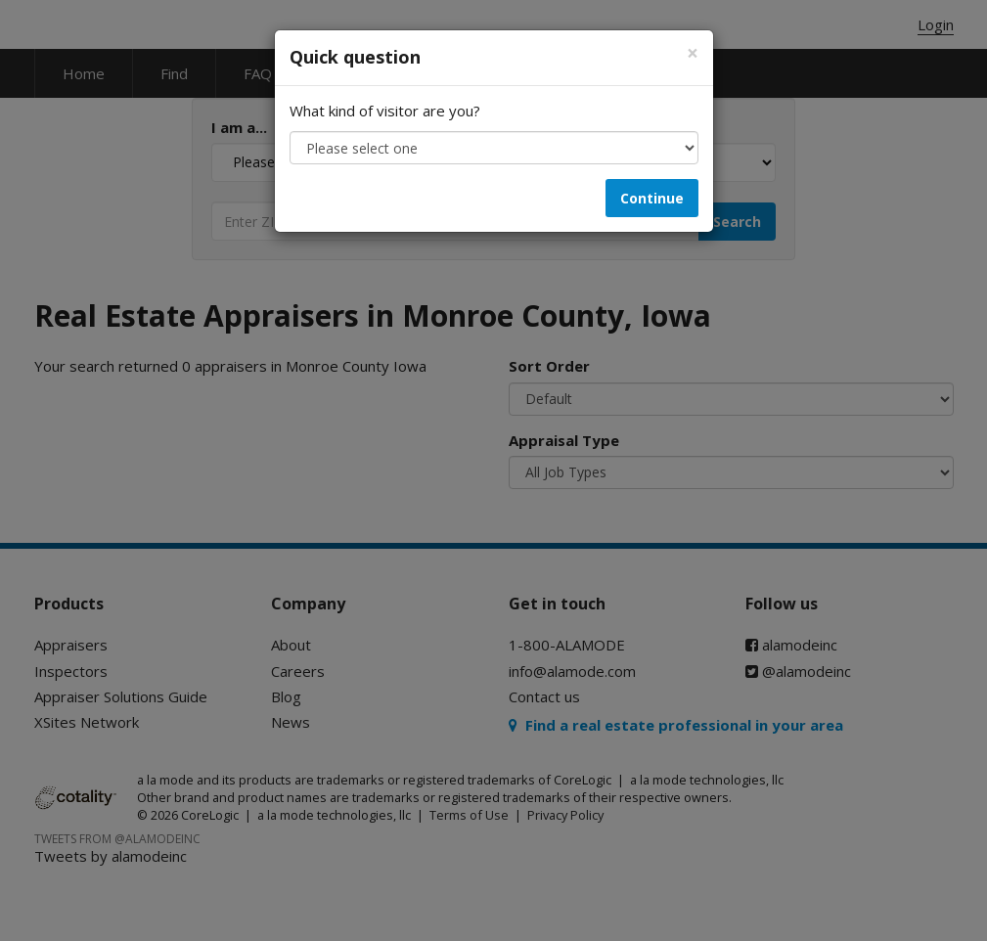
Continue (652, 198)
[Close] (692, 53)
